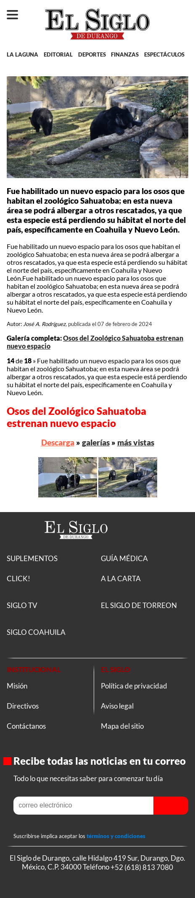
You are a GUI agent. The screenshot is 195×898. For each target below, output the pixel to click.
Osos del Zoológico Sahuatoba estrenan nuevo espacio (76, 417)
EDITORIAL (58, 54)
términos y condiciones (116, 836)
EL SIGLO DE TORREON (139, 605)
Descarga (57, 442)
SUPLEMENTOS (32, 558)
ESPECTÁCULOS (164, 54)
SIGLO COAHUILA (36, 632)
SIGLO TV (22, 605)
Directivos (23, 705)
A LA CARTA (121, 578)
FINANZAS (125, 54)
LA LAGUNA (22, 54)
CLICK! (18, 578)
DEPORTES (92, 54)
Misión (17, 685)
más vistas (135, 442)
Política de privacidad (134, 685)
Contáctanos (26, 726)
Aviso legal (117, 705)
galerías (96, 442)
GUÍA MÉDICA (124, 558)
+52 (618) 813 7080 (142, 866)
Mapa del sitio (122, 726)
